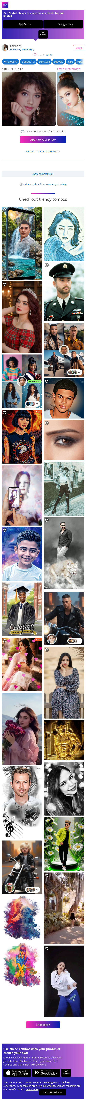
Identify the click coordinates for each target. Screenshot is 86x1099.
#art (70, 61)
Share (79, 47)
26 (49, 54)
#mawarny (10, 61)
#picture (44, 61)
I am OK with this (52, 1092)
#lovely (58, 61)
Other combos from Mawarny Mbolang (43, 184)
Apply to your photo (43, 139)
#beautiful (28, 61)
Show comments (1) (43, 173)
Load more (43, 1025)
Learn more (32, 1089)
